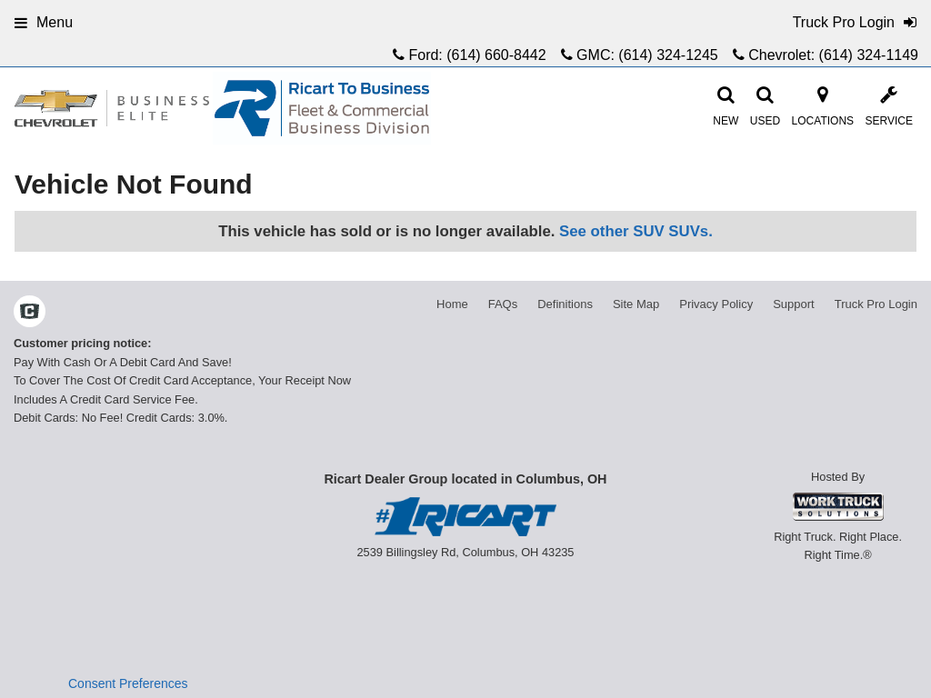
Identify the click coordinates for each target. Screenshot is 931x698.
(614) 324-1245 (667, 55)
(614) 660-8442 (496, 55)
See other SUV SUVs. (636, 231)
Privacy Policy (716, 304)
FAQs (503, 304)
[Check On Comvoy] (29, 313)
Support (794, 304)
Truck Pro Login (876, 304)
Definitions (565, 304)
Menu (44, 22)
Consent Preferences (128, 683)
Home (452, 304)
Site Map (636, 304)
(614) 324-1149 (868, 55)
